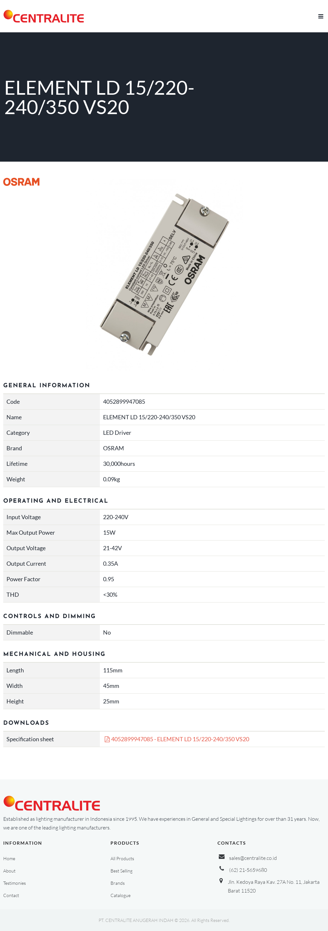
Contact (11, 895)
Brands (118, 883)
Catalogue (121, 895)
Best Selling (121, 870)
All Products (122, 858)
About (9, 870)
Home (9, 858)
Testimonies (14, 883)
